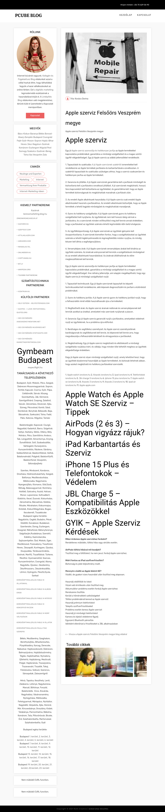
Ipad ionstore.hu (122, 375)
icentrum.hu (24, 291)
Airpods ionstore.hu (102, 375)
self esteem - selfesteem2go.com (33, 303)
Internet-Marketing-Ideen (32, 191)
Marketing (24, 179)
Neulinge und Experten (31, 174)
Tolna (26, 155)
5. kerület (39, 740)
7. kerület (33, 743)
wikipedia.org (24, 270)
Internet (40, 179)
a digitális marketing (43, 90)
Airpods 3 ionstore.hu (92, 382)
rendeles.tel (24, 247)
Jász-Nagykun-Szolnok (38, 144)
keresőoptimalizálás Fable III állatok (34, 622)
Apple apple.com (87, 385)
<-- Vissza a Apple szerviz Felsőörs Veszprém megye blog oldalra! (96, 634)
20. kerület (44, 764)
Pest (49, 148)
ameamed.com (24, 241)
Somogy (23, 151)
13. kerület (33, 754)
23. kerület (44, 768)
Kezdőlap (125, 15)
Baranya (34, 134)
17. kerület (42, 757)
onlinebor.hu (24, 252)
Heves (24, 144)
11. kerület (42, 747)
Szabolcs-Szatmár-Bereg (39, 151)
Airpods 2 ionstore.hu (115, 382)
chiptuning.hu (24, 258)
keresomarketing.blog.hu (35, 214)
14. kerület (43, 754)
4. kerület (29, 740)
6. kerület (48, 740)
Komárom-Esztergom (29, 148)
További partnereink (27, 275)
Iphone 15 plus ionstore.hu (117, 378)
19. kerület (32, 764)
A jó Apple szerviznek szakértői (106, 164)
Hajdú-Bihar (48, 141)
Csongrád (47, 137)
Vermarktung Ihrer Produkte (33, 185)
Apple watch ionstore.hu (78, 375)
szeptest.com (24, 230)
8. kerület (43, 743)
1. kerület (33, 736)
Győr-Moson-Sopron (32, 141)
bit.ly (20, 264)
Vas (31, 155)
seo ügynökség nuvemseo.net (32, 327)
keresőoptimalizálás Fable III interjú (34, 598)
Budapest (38, 137)
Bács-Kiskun (24, 134)
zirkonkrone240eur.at (27, 218)
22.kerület (33, 768)
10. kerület (32, 747)
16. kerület (32, 757)
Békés (42, 134)
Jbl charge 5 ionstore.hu (90, 378)
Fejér (19, 141)
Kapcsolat (144, 15)
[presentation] (142, 662)
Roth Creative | (91, 809)
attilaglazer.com (26, 235)
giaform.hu (23, 224)
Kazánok (35, 210)
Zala (45, 155)
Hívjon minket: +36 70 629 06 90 (134, 5)
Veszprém (38, 155)
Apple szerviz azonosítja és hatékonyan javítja (93, 150)
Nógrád (43, 148)
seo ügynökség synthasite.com (32, 333)
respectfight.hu (35, 367)
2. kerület (43, 736)
